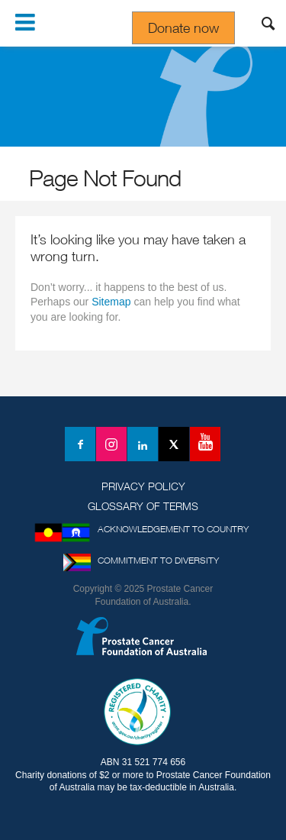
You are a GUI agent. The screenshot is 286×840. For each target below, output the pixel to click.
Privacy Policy (143, 486)
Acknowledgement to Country (173, 529)
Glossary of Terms (143, 505)
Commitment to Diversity (158, 560)
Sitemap (111, 302)
